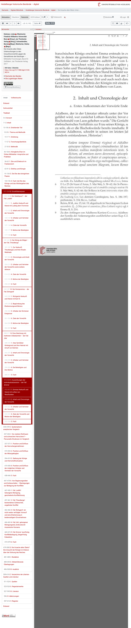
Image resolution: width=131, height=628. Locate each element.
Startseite (5, 10)
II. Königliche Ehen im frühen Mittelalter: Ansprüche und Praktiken (16, 154)
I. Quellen (10, 582)
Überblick (15, 17)
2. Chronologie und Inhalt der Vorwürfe (17, 258)
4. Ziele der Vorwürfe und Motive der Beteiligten (17, 415)
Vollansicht (56, 17)
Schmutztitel (7, 108)
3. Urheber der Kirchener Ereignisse (17, 312)
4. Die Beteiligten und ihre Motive (15, 368)
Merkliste (108, 17)
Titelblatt (6, 113)
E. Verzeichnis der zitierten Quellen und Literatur (16, 575)
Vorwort (7, 118)
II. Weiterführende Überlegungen (13, 563)
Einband (6, 103)
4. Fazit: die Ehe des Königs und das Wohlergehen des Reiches (17, 183)
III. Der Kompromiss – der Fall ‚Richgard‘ (16, 290)
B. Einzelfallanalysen (14, 191)
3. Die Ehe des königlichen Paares (17, 175)
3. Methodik (11, 147)
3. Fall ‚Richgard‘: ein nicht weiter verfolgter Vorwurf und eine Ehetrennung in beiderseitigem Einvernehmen (16, 513)
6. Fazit (10, 235)
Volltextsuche (16, 98)
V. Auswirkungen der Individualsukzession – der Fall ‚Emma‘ (15, 382)
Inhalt (5, 98)
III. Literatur (11, 591)
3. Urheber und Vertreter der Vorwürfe (16, 219)
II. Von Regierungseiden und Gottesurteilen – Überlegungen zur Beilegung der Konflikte (17, 483)
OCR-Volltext (35, 17)
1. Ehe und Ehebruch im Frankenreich (15, 162)
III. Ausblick (11, 569)
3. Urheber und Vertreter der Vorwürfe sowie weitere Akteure (16, 267)
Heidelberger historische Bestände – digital (20, 4)
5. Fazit (10, 375)
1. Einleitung (11, 137)
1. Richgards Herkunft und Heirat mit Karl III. (16, 297)
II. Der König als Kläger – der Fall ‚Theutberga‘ (16, 241)
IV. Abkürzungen (11, 596)
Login (123, 17)
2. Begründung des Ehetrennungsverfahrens (15, 305)
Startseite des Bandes (13, 76)
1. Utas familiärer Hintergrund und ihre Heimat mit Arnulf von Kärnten (16, 345)
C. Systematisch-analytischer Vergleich (12, 428)
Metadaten (6, 17)
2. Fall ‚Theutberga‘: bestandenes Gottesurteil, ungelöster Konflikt (15, 502)
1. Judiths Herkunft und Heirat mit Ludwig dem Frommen (17, 204)
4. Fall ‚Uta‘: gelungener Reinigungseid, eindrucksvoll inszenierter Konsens (16, 524)
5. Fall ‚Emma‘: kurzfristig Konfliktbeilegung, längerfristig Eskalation (17, 534)
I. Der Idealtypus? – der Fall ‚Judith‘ (15, 197)
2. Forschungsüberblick (15, 142)
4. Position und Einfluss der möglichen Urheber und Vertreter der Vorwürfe (16, 468)
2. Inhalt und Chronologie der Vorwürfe (17, 212)
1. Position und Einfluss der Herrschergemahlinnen (16, 445)
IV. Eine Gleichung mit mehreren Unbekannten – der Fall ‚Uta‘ (16, 335)
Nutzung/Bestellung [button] (12, 87)
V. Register (11, 601)
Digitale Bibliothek (17, 10)
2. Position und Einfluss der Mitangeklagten (16, 452)
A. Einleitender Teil (12, 128)
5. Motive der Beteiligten (17, 230)
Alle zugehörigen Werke (13, 79)
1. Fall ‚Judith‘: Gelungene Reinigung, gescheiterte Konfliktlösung (15, 492)
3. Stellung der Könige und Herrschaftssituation (16, 459)
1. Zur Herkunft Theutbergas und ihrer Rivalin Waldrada (15, 249)
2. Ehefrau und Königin (15, 169)
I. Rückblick (11, 557)
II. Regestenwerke (13, 586)
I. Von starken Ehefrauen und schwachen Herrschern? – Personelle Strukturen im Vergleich (16, 436)
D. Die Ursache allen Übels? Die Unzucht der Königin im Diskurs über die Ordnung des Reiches (16, 549)
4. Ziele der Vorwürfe (16, 225)
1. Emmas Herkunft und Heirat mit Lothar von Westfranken (16, 392)
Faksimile (24, 17)
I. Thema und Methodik (14, 132)
